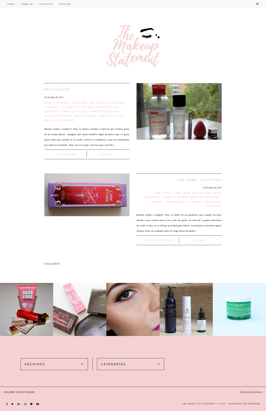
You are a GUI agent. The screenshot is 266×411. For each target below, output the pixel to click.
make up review (76, 111)
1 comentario (66, 154)
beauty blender (56, 102)
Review (156, 201)
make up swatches (105, 111)
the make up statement (183, 201)
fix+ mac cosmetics (96, 107)
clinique (51, 107)
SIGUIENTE (52, 263)
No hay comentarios (159, 240)
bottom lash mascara (107, 102)
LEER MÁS (107, 154)
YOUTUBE (65, 4)
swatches (107, 115)
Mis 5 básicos (57, 90)
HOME (11, 4)
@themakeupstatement (251, 392)
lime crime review (188, 192)
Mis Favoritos (85, 115)
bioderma (79, 102)
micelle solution (58, 115)
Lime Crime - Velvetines (199, 180)
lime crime (163, 192)
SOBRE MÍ (27, 4)
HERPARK (254, 404)
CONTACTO (46, 4)
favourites (69, 107)
